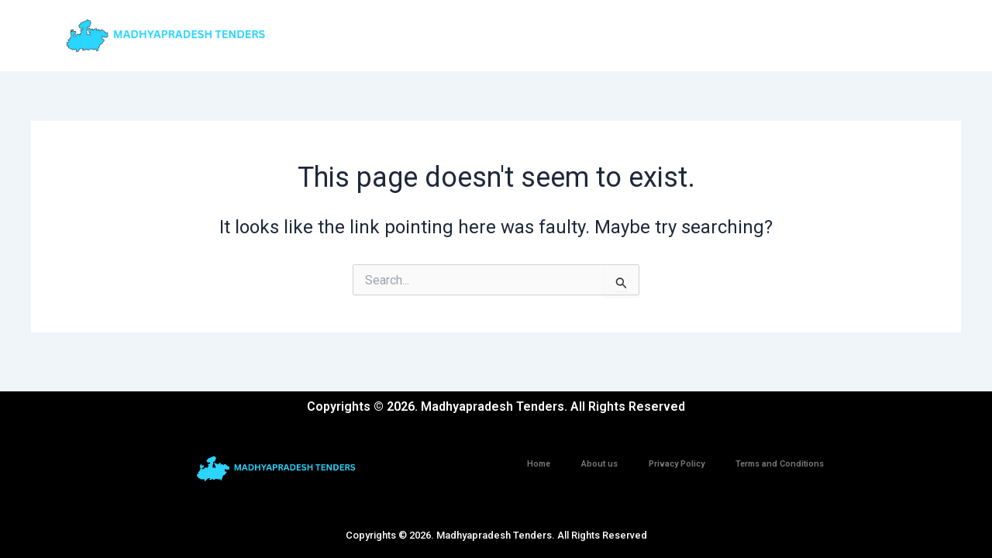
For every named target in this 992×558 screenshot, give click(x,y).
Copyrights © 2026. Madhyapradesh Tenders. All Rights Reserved (496, 535)
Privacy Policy (676, 464)
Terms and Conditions (779, 464)
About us (599, 464)
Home (538, 464)
